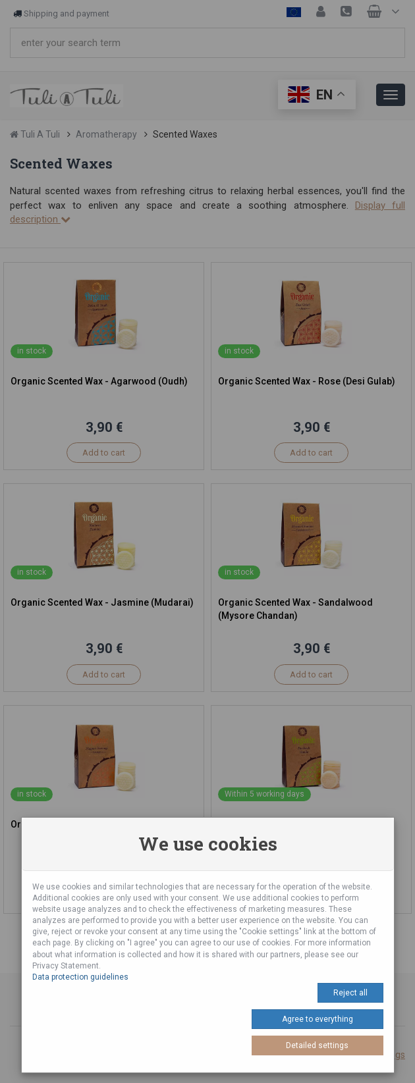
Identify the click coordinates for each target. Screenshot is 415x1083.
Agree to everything (317, 1019)
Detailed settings (317, 1045)
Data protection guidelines (80, 977)
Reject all (350, 992)
